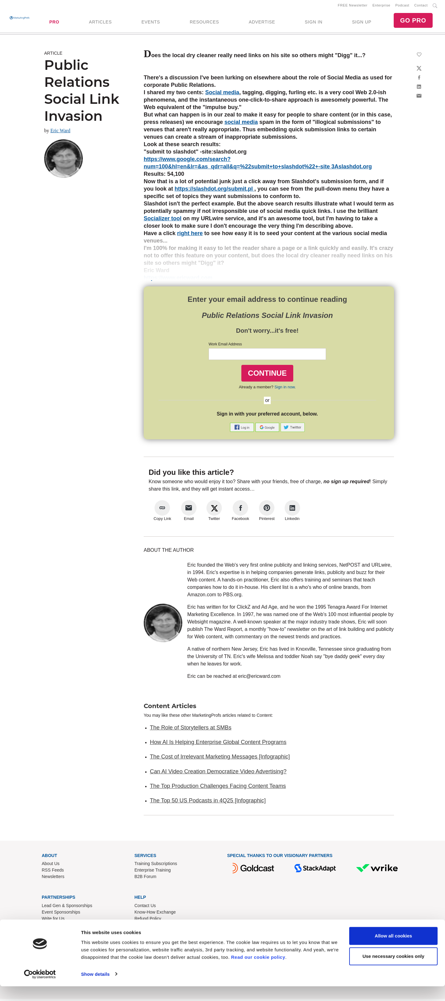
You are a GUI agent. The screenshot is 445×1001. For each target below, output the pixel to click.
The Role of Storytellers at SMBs (190, 730)
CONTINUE (267, 375)
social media (241, 124)
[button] (242, 429)
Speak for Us (54, 927)
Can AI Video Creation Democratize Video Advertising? (218, 774)
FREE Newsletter (352, 6)
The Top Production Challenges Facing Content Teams (218, 788)
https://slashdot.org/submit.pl (214, 191)
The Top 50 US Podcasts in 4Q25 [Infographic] (208, 803)
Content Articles (170, 708)
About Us (51, 866)
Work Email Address (225, 346)
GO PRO (413, 21)
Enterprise (381, 6)
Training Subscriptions (155, 866)
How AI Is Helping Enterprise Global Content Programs (218, 744)
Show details (95, 988)
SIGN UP (361, 23)
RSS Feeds (53, 872)
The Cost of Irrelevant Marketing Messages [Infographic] (220, 759)
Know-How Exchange (155, 914)
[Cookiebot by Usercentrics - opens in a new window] (40, 989)
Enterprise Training (152, 872)
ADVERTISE (262, 23)
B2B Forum (145, 878)
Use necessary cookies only (393, 971)
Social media (222, 95)
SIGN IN (313, 23)
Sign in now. (285, 389)
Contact (421, 6)
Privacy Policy (147, 933)
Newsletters (53, 878)
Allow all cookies (393, 950)
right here (190, 236)
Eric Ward (60, 133)
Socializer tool (162, 221)
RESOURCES (204, 23)
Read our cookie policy (258, 971)
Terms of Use (147, 927)
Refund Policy (147, 921)
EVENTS (151, 23)
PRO (54, 23)
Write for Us (53, 921)
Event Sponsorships (61, 914)
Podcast (402, 6)
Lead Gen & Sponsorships (67, 908)
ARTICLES (100, 23)
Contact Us (145, 908)
